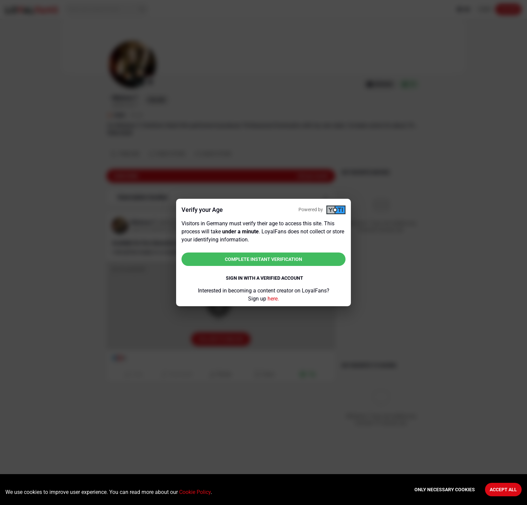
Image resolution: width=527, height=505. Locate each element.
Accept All (503, 489)
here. (273, 298)
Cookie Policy (195, 492)
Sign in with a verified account (264, 278)
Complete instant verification (263, 259)
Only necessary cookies (444, 489)
